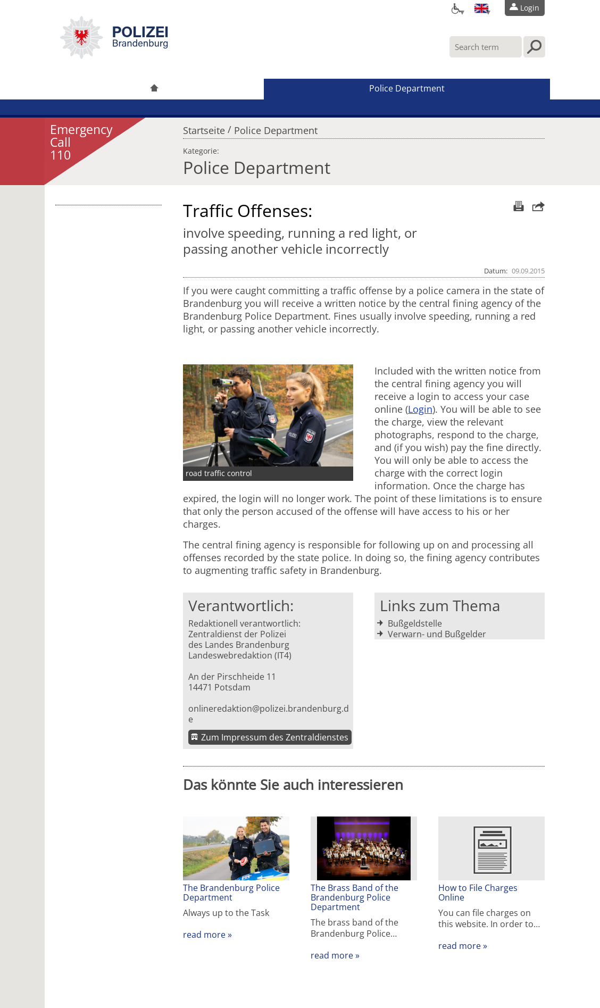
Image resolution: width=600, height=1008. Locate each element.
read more (204, 934)
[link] (113, 56)
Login (420, 409)
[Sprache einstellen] (481, 8)
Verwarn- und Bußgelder (437, 634)
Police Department (407, 88)
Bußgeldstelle (415, 623)
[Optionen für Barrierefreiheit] (455, 8)
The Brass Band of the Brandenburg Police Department (354, 897)
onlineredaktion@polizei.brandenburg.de (268, 714)
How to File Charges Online (478, 892)
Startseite (204, 127)
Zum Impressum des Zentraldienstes (274, 737)
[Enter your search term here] (485, 46)
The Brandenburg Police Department (231, 892)
